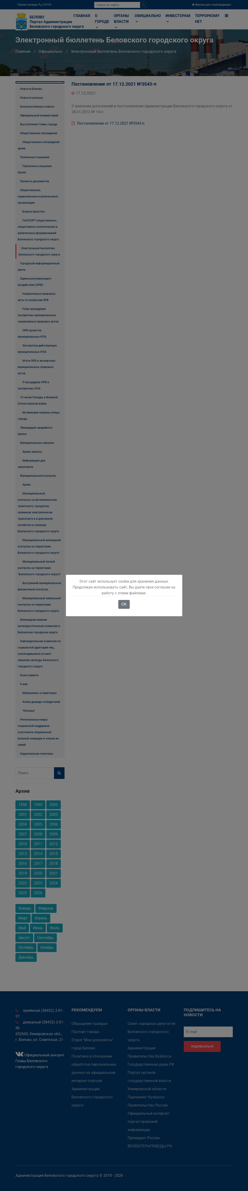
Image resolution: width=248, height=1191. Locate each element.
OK (124, 604)
